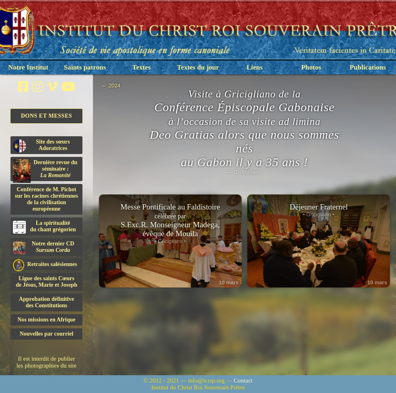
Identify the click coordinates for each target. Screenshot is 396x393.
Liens (254, 67)
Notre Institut (28, 67)
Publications (368, 67)
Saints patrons (85, 67)
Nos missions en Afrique (46, 320)
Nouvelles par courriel (47, 334)
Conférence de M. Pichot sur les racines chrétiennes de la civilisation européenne (46, 199)
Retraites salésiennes (45, 264)
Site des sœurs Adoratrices (41, 145)
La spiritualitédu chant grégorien (44, 227)
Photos (311, 67)
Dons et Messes (46, 116)
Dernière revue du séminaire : (45, 170)
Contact (243, 380)
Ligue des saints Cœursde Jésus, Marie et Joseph (46, 281)
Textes (141, 67)
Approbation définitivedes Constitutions (46, 302)
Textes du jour (198, 67)
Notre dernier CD (43, 247)
